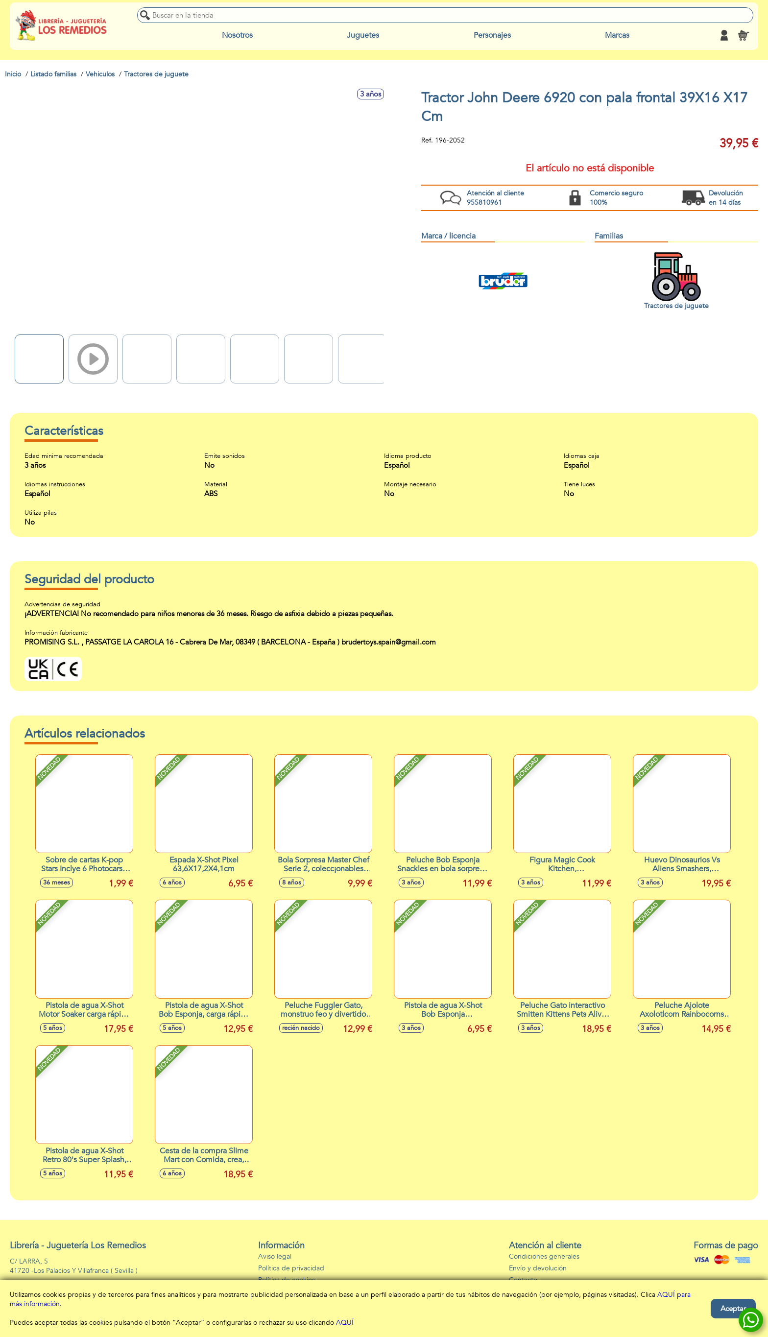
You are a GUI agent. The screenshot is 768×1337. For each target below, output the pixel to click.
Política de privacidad (291, 1268)
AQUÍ (345, 1322)
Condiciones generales (544, 1256)
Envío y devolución (538, 1268)
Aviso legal (274, 1256)
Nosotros (237, 35)
